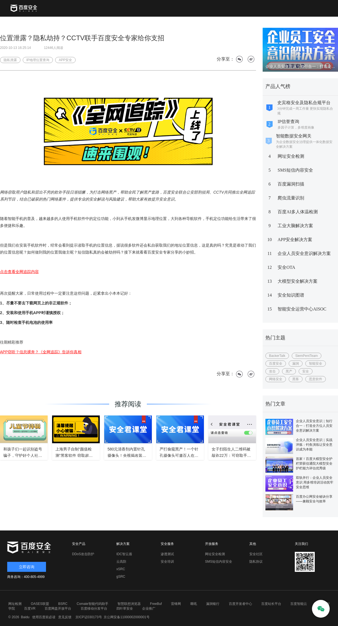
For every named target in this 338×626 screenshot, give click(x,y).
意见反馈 (64, 617)
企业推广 (148, 608)
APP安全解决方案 (295, 239)
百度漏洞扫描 (291, 184)
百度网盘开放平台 (58, 608)
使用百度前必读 (43, 617)
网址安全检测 (291, 156)
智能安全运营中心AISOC (302, 309)
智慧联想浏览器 (129, 604)
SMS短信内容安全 (295, 170)
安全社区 (256, 554)
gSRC (120, 577)
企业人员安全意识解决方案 (304, 253)
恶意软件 (315, 379)
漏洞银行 (212, 604)
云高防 (121, 562)
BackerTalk (277, 356)
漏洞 (295, 363)
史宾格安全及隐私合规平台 (304, 102)
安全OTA (286, 267)
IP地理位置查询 (37, 60)
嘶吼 (193, 604)
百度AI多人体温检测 (298, 211)
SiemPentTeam (306, 356)
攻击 (272, 371)
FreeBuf (156, 604)
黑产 (289, 371)
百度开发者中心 (240, 604)
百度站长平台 (271, 604)
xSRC (120, 569)
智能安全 (315, 363)
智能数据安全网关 (293, 136)
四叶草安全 (124, 608)
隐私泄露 (10, 60)
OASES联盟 (40, 604)
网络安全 (275, 379)
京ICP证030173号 (88, 617)
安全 (305, 371)
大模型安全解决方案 (297, 281)
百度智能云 (298, 604)
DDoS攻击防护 (83, 554)
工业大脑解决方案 (295, 225)
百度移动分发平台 (94, 608)
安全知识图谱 (291, 295)
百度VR (29, 608)
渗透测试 (167, 554)
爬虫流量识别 (291, 198)
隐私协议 (256, 562)
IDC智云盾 (124, 554)
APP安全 (65, 60)
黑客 (295, 379)
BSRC (62, 604)
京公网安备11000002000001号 (126, 617)
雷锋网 (176, 604)
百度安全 (275, 363)
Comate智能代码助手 (92, 604)
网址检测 (15, 604)
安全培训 (167, 562)
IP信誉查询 (288, 121)
